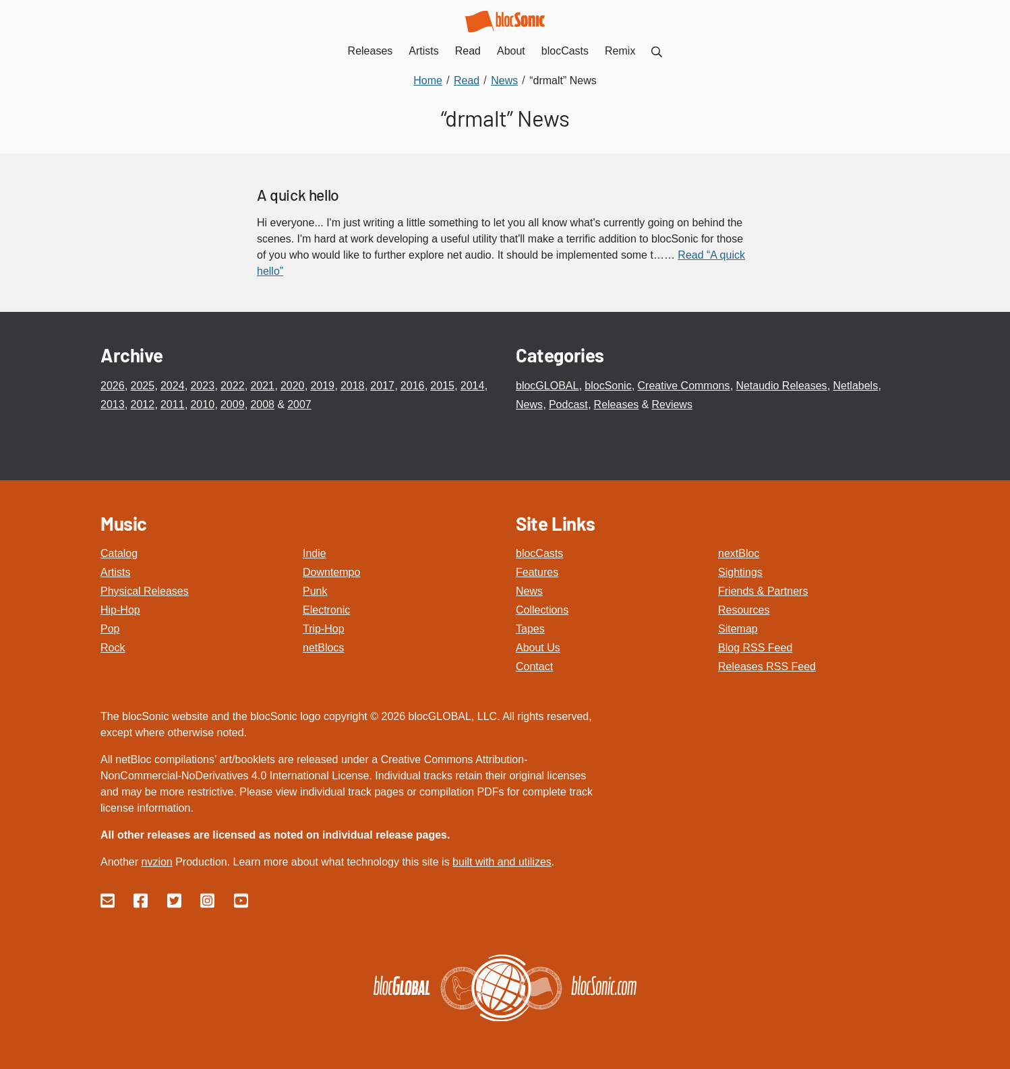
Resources (743, 610)
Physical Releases (144, 591)
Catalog (119, 553)
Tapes (530, 629)
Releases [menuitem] (370, 51)
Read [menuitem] (468, 51)
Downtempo (331, 572)
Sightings (740, 572)
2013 (112, 404)
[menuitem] (656, 51)
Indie (314, 553)
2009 (232, 404)
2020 (292, 385)
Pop (109, 629)
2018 (352, 385)
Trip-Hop (324, 629)
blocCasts (539, 553)
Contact (534, 666)
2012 (142, 404)
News (529, 404)
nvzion (156, 862)
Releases (616, 404)
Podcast (568, 404)
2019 (322, 385)
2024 (172, 385)
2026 (112, 385)
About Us (538, 647)
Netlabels (855, 385)
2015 (442, 385)
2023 (202, 385)
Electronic (326, 610)
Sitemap (738, 629)
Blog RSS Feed (755, 647)
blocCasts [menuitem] (565, 51)
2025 (142, 385)
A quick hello (298, 194)
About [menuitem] (511, 51)
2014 (473, 385)
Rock (112, 647)
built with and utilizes (502, 862)
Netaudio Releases (781, 385)
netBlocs (323, 647)
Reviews (671, 404)
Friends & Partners (763, 591)
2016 (412, 385)
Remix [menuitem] (620, 51)
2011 (172, 404)
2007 (299, 404)
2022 (232, 385)
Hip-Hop (120, 610)
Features (537, 572)
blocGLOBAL (547, 385)
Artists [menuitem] (423, 51)
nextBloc (738, 553)
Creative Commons (684, 385)
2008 (262, 404)
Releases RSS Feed (767, 666)
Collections (542, 610)
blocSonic (608, 385)
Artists (115, 572)
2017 (382, 385)
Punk (315, 591)
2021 (262, 385)
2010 (202, 404)
